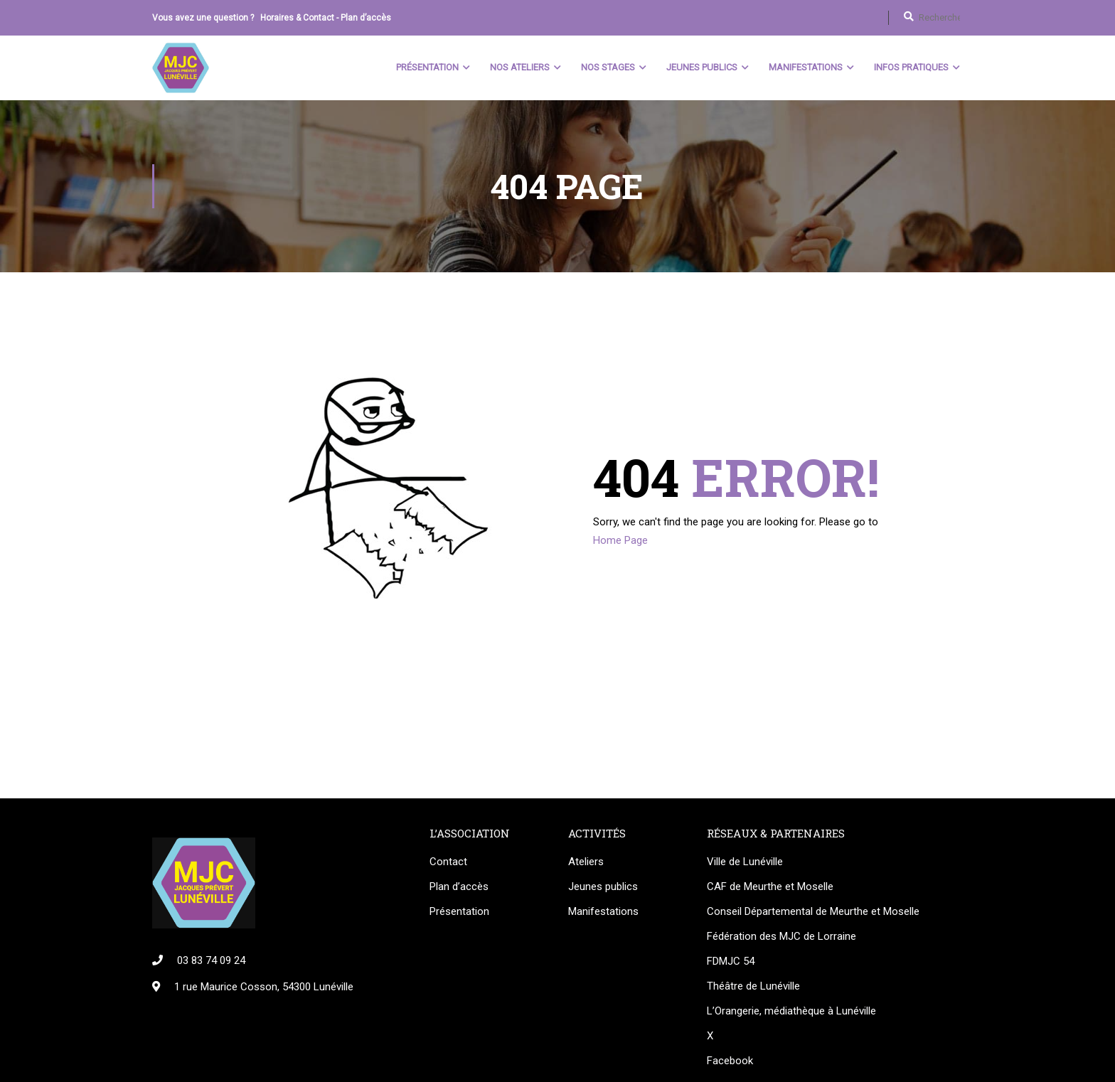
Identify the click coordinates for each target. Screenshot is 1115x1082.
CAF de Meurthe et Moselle (770, 886)
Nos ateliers (520, 67)
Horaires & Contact (297, 18)
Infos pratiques (911, 67)
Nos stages (608, 67)
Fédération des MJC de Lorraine (781, 936)
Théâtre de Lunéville (753, 986)
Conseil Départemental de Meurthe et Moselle (813, 911)
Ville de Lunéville (745, 861)
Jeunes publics (603, 886)
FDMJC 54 (730, 961)
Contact (448, 861)
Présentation (427, 67)
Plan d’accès (366, 18)
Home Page (620, 540)
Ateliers (586, 861)
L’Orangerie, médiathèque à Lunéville (791, 1011)
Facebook (730, 1060)
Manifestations (806, 67)
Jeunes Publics (701, 67)
